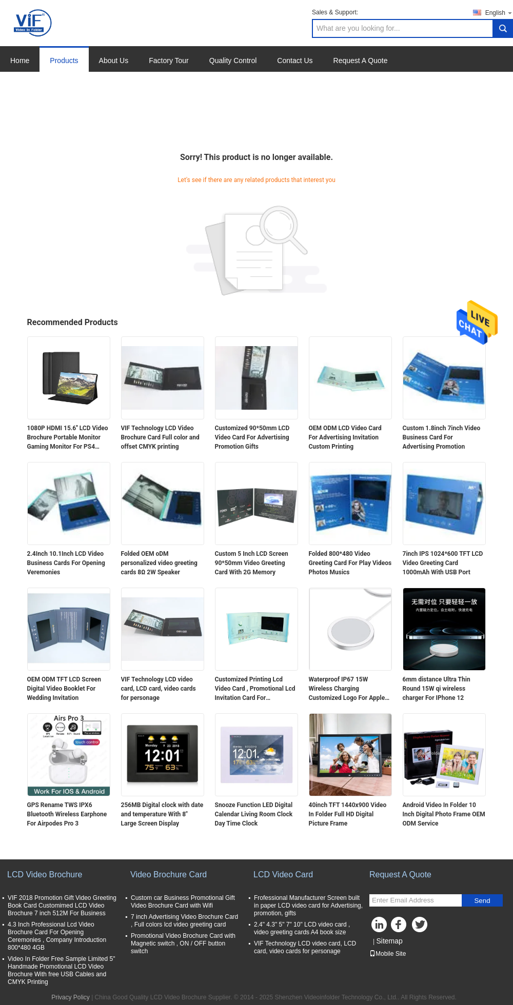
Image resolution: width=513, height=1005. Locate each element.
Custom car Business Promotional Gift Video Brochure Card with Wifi (183, 901)
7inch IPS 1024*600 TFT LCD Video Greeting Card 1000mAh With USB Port (443, 563)
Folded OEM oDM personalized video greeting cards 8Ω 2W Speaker (159, 563)
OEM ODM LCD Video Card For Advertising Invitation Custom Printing (345, 437)
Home (19, 60)
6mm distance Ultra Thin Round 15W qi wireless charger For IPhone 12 (436, 688)
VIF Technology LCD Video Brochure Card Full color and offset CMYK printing (160, 437)
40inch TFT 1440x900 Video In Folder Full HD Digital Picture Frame (348, 814)
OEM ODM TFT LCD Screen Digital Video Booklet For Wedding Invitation (64, 688)
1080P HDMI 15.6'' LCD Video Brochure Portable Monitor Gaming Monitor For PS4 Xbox (67, 438)
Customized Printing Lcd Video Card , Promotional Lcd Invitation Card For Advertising (255, 689)
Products (64, 60)
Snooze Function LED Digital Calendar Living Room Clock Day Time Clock (254, 814)
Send (482, 900)
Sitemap (389, 941)
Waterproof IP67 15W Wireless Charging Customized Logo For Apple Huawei (347, 689)
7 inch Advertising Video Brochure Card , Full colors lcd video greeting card (184, 920)
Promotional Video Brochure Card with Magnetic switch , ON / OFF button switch (183, 943)
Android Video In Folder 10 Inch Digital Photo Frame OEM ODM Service (444, 814)
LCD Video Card (283, 874)
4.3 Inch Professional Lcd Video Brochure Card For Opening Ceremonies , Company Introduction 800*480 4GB (57, 936)
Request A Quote (360, 60)
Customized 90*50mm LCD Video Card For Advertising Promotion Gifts (252, 437)
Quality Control (233, 60)
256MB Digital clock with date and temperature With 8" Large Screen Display (162, 814)
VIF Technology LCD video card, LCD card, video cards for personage (158, 688)
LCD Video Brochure (44, 874)
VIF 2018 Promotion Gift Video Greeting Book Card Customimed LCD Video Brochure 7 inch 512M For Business (62, 905)
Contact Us (294, 60)
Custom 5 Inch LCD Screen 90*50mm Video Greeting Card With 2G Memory (251, 563)
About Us (114, 60)
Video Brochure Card (168, 874)
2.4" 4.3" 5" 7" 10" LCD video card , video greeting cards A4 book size (302, 928)
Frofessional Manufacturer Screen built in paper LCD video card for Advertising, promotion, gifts (308, 905)
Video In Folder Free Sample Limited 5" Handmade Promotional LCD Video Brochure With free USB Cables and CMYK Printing (61, 970)
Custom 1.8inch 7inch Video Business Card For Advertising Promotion (442, 437)
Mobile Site (387, 953)
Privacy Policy (70, 997)
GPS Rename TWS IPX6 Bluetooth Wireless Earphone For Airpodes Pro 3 (67, 814)
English (499, 12)
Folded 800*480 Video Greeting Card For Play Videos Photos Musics (350, 563)
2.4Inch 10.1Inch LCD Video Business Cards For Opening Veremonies (66, 563)
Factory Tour (169, 60)
